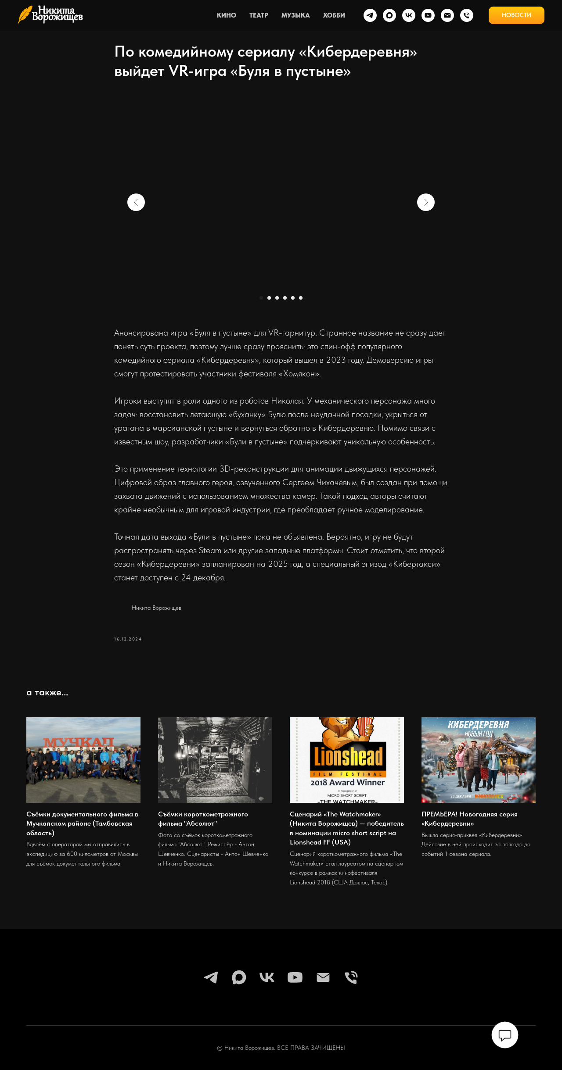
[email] (447, 15)
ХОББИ (334, 15)
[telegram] (370, 15)
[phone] (466, 15)
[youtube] (428, 15)
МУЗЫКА (295, 15)
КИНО (226, 15)
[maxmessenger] (389, 15)
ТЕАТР (258, 15)
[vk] (408, 15)
